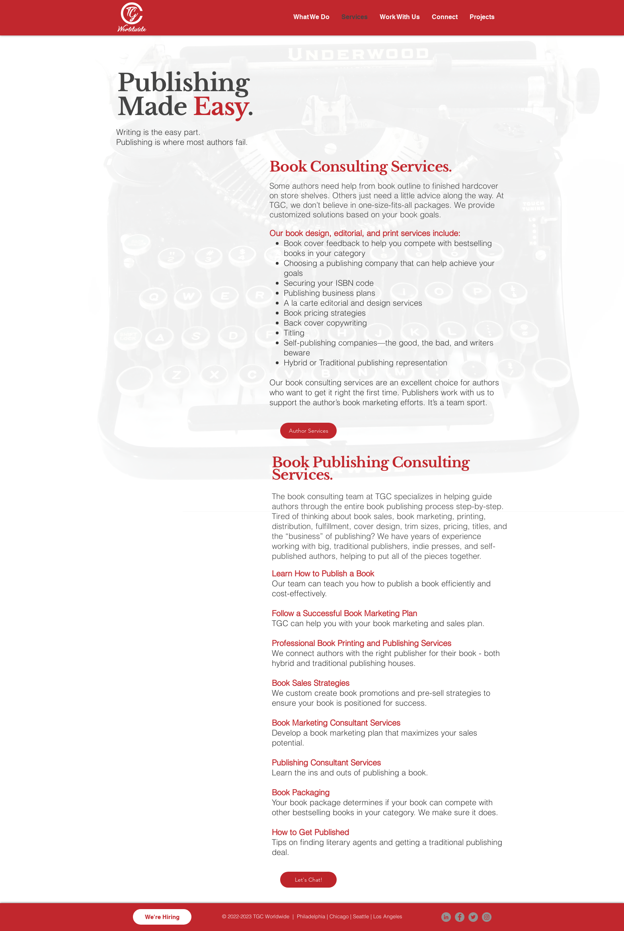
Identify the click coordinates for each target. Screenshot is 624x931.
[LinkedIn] (446, 917)
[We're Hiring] (162, 917)
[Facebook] (459, 917)
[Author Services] (308, 431)
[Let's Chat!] (308, 880)
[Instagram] (486, 917)
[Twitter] (473, 917)
